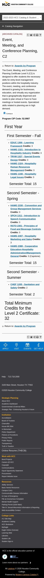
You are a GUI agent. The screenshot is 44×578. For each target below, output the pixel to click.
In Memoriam (6, 429)
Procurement (6, 473)
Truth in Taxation (8, 446)
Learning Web (7, 533)
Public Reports (7, 441)
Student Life (6, 538)
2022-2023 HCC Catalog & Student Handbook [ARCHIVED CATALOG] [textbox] (22, 17)
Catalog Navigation (14, 26)
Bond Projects (7, 459)
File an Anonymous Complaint (13, 499)
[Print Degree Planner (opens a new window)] (28, 35)
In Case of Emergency (10, 496)
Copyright (5, 465)
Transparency (7, 443)
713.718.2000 (13, 377)
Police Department (8, 432)
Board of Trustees (8, 421)
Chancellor (6, 423)
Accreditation (6, 418)
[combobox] (22, 17)
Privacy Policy (7, 438)
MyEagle (5, 527)
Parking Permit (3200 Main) (12, 505)
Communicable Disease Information (15, 493)
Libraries (5, 536)
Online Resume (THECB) (14, 450)
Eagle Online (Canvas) (10, 530)
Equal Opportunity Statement (12, 471)
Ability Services (7, 485)
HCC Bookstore (7, 524)
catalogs (11, 569)
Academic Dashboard (9, 404)
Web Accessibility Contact (11, 510)
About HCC (6, 401)
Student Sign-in (7, 541)
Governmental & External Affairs (13, 407)
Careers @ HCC (8, 462)
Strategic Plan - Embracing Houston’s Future (18, 409)
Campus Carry (7, 490)
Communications (8, 468)
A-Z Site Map (6, 519)
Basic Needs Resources (10, 488)
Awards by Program (25, 66)
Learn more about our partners (17, 563)
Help (4, 377)
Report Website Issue (9, 476)
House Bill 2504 (7, 426)
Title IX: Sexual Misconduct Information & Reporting (20, 507)
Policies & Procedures (10, 435)
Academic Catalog (8, 521)
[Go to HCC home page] (16, 5)
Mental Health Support (10, 502)
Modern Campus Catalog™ (27, 575)
